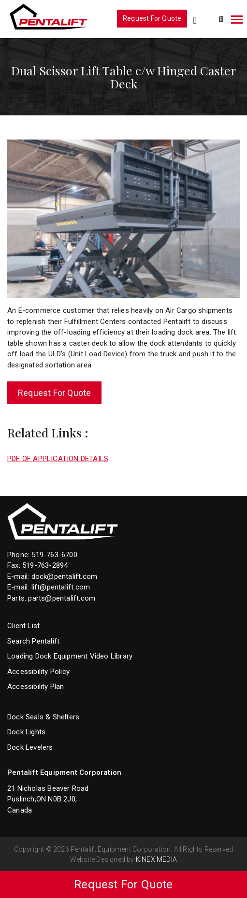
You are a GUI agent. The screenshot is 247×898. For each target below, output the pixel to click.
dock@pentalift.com (64, 576)
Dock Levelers (30, 747)
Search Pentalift (33, 641)
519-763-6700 (54, 554)
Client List (23, 625)
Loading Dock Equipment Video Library (69, 656)
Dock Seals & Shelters (43, 717)
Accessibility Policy (38, 671)
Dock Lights (26, 732)
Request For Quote (152, 18)
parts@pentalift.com (61, 598)
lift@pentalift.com (60, 587)
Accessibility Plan (35, 686)
